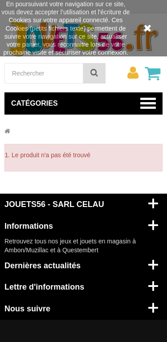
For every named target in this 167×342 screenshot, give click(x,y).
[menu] (133, 73)
